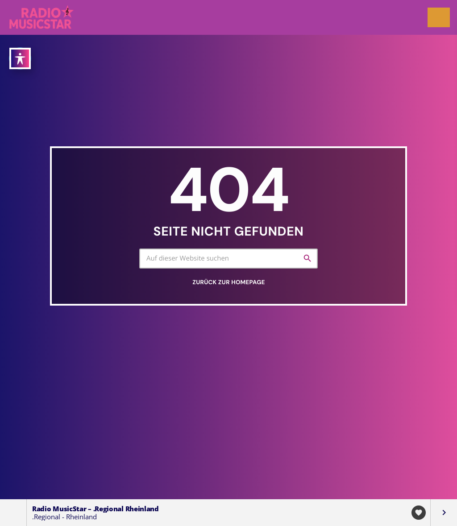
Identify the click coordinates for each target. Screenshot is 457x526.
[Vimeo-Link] (42, 17)
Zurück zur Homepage (228, 282)
